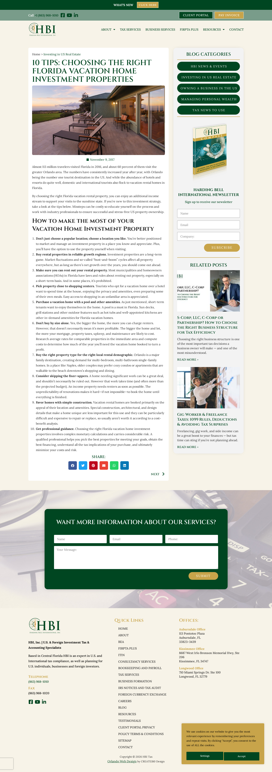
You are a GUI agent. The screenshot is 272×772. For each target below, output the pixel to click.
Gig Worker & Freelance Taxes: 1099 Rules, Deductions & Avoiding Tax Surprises (207, 419)
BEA (121, 643)
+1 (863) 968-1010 (46, 15)
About (108, 29)
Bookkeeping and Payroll (140, 670)
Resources (214, 29)
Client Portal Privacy (136, 731)
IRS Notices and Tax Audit (139, 690)
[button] (72, 465)
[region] (222, 744)
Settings (204, 756)
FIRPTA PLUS (189, 30)
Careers (124, 704)
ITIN (121, 656)
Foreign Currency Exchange (142, 697)
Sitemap (124, 745)
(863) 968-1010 (38, 682)
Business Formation (135, 683)
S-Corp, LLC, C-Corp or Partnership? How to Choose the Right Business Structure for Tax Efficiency (207, 325)
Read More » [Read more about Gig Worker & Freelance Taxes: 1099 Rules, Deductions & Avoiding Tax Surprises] (188, 447)
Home (123, 629)
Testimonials (129, 724)
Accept (242, 756)
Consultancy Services (136, 663)
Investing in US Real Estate (62, 54)
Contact (236, 30)
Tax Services (130, 30)
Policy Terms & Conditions (141, 738)
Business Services (160, 30)
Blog (122, 711)
